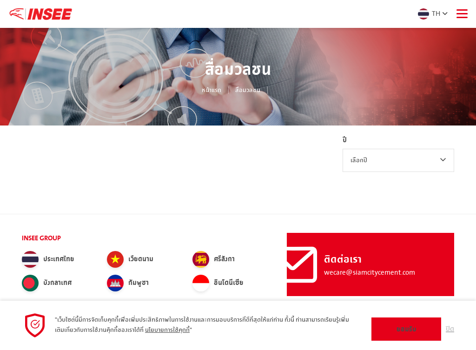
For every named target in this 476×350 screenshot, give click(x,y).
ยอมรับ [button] (406, 329)
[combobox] (398, 160)
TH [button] (428, 14)
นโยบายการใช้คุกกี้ (167, 330)
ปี (345, 140)
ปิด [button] (450, 329)
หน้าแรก (211, 90)
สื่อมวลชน (247, 90)
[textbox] (398, 160)
